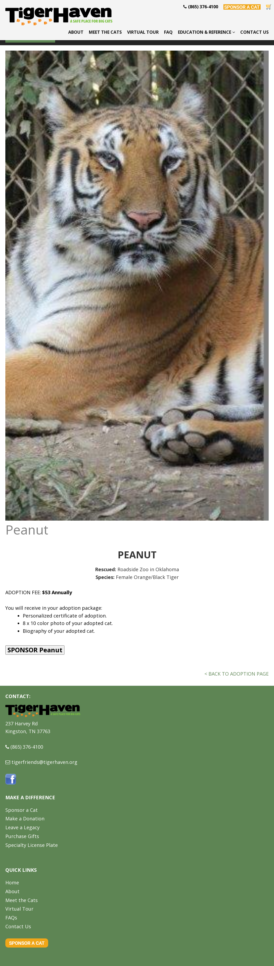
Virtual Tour (143, 32)
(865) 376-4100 (26, 747)
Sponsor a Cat (21, 810)
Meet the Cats (105, 32)
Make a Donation (24, 818)
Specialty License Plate (31, 845)
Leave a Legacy (22, 827)
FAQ (168, 32)
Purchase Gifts (22, 836)
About (75, 32)
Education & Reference (206, 32)
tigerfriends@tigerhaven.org (44, 762)
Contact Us (254, 32)
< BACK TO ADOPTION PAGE (236, 673)
